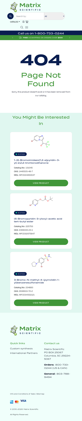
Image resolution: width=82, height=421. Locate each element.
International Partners (24, 353)
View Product (41, 183)
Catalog (14, 21)
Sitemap (40, 394)
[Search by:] (29, 16)
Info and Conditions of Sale (22, 394)
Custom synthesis (21, 348)
